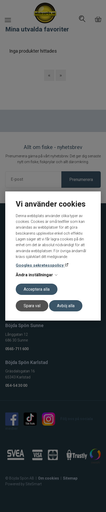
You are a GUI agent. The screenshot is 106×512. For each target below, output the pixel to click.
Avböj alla (66, 305)
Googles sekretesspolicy (40, 265)
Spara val (32, 305)
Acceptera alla (37, 289)
